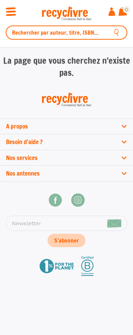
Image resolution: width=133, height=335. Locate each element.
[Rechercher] (116, 32)
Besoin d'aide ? (66, 141)
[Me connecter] (112, 12)
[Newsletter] (66, 223)
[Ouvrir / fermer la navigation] (11, 11)
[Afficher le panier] (122, 12)
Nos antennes (66, 173)
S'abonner (66, 240)
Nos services (66, 157)
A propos (66, 126)
